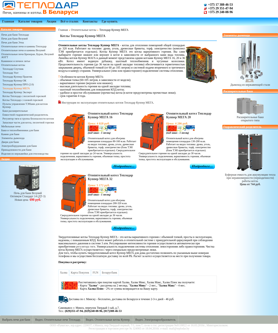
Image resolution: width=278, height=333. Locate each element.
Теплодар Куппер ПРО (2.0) (18, 84)
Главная (8, 21)
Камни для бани (10, 134)
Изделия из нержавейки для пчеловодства (24, 153)
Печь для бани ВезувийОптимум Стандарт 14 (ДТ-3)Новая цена (28, 194)
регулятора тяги (85, 246)
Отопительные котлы (13, 65)
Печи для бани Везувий (14, 38)
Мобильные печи (11, 126)
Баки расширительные (15, 110)
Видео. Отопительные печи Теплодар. (58, 319)
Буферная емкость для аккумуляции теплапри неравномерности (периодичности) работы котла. (250, 178)
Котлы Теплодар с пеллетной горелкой (24, 96)
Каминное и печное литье (15, 61)
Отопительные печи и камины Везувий (23, 50)
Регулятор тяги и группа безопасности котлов (28, 118)
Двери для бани (10, 142)
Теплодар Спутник (13, 68)
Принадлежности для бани (16, 149)
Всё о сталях (69, 21)
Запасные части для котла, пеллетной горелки (28, 122)
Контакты (90, 21)
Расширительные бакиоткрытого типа (250, 117)
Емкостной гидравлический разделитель (25, 114)
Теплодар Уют (10, 72)
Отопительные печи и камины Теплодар (23, 46)
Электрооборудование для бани (19, 145)
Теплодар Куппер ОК (14, 80)
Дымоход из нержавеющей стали (250, 83)
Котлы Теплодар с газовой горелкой (22, 100)
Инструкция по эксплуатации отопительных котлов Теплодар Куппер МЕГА (107, 102)
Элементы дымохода (12, 138)
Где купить (110, 21)
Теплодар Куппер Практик (17, 76)
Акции (51, 21)
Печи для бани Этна (12, 42)
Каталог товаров (30, 21)
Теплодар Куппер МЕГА (16, 88)
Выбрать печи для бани (16, 319)
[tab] (63, 272)
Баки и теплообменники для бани (20, 130)
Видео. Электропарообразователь (155, 319)
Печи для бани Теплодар (15, 34)
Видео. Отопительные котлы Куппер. (108, 319)
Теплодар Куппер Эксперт (17, 92)
